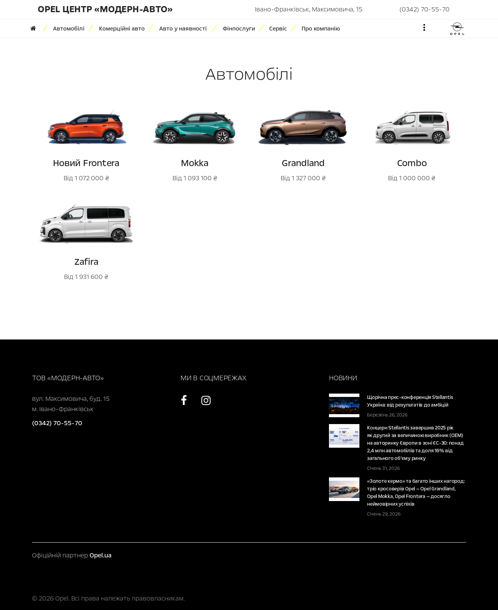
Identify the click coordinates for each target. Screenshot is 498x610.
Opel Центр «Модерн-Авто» (105, 9)
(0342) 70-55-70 (424, 9)
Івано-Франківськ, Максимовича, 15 (308, 9)
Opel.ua (100, 555)
